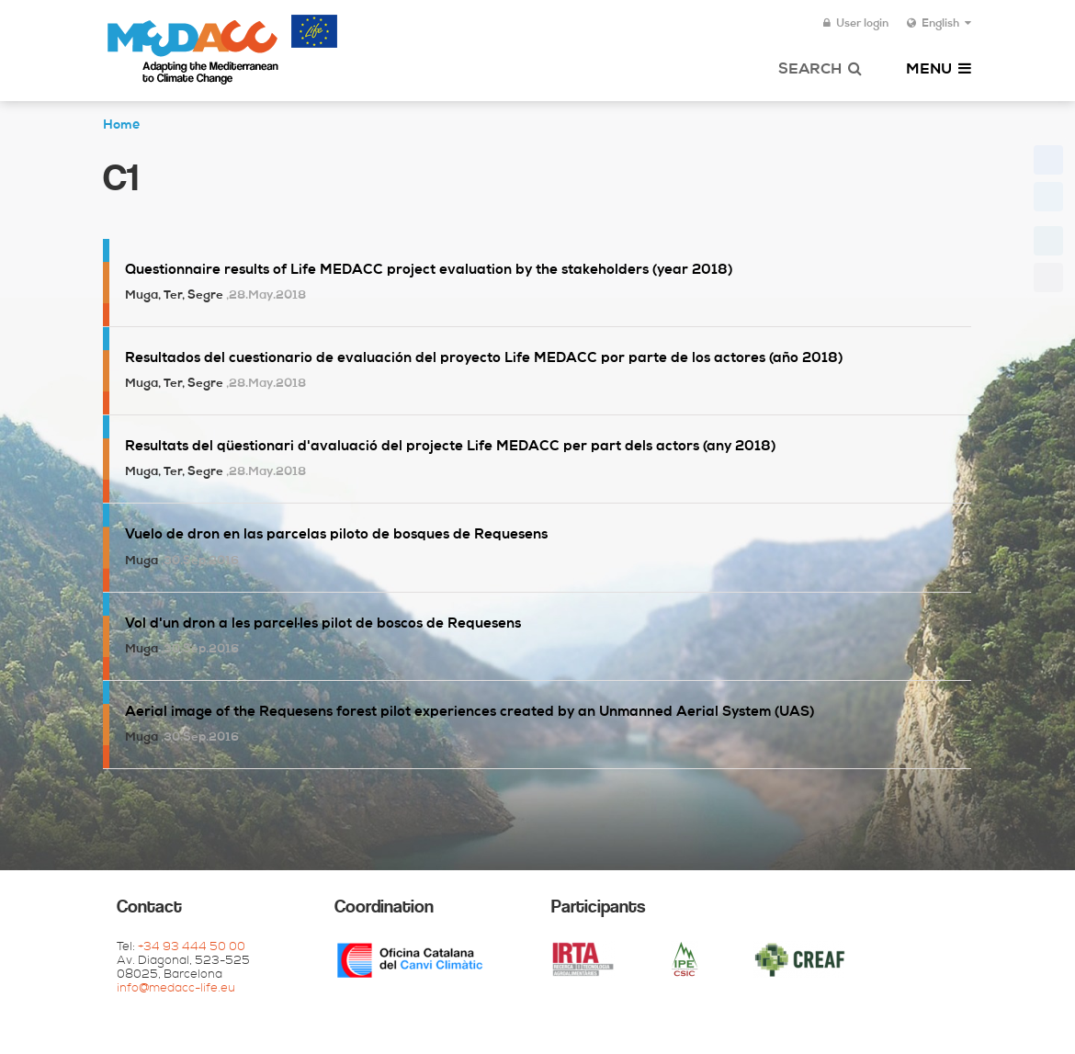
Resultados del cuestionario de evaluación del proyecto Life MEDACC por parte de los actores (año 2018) (484, 359)
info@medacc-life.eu (176, 989)
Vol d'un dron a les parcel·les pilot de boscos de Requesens (323, 624)
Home (121, 125)
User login (855, 23)
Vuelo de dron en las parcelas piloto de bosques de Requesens (336, 535)
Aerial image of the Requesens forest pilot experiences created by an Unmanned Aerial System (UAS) (469, 713)
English (939, 23)
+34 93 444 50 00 (191, 948)
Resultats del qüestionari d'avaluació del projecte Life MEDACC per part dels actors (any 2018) (450, 447)
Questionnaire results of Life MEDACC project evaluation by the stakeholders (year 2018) (428, 271)
